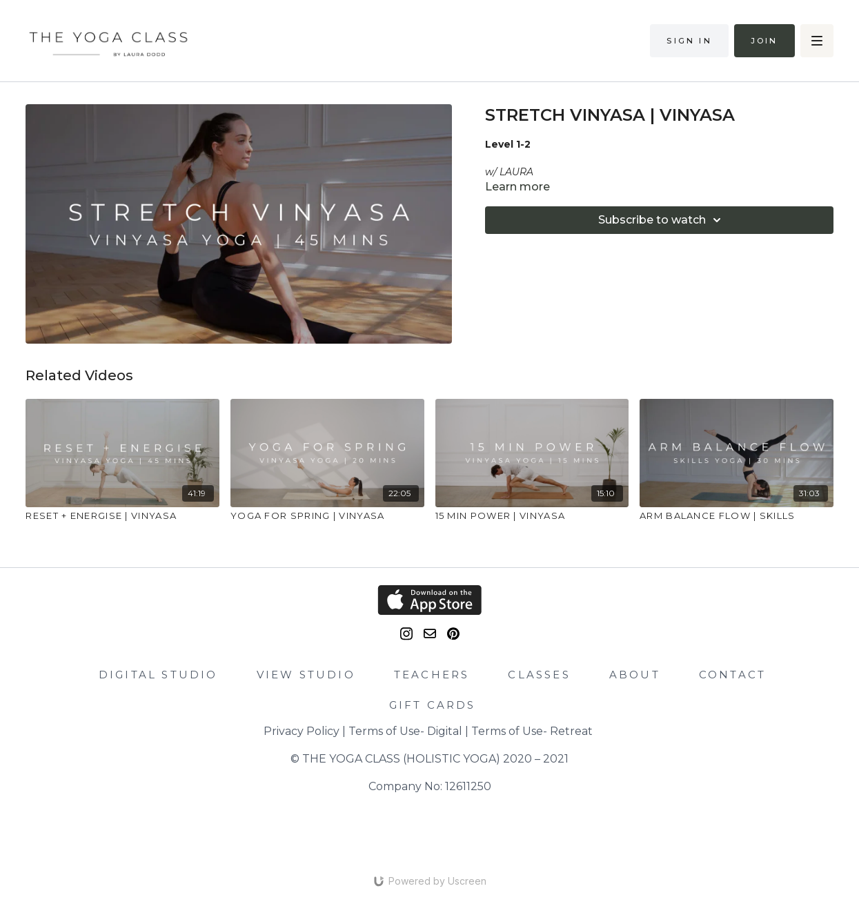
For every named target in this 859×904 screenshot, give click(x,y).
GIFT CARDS (432, 704)
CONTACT (732, 674)
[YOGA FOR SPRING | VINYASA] (327, 516)
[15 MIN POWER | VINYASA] (532, 516)
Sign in (689, 41)
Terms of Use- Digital (405, 731)
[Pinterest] (453, 633)
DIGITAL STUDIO (158, 674)
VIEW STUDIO (306, 674)
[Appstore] (429, 600)
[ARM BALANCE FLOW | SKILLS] (736, 516)
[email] (430, 633)
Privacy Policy (301, 731)
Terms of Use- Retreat (532, 731)
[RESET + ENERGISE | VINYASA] (122, 516)
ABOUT (634, 674)
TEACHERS (432, 674)
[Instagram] (406, 634)
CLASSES (539, 674)
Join (764, 41)
